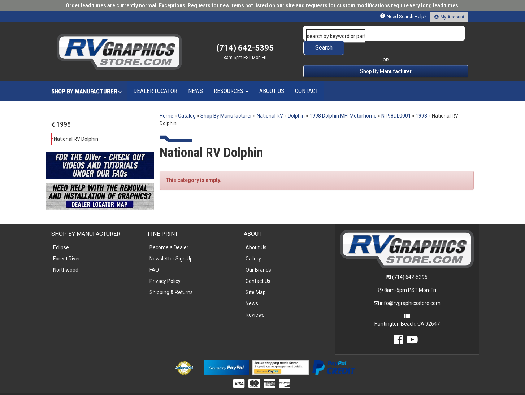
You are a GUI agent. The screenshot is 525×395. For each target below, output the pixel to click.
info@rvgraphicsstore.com (410, 289)
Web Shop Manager (318, 386)
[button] (386, 33)
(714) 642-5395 (410, 263)
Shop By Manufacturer (386, 57)
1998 (61, 110)
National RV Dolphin (76, 124)
